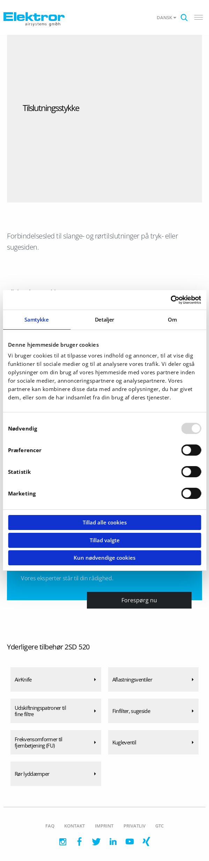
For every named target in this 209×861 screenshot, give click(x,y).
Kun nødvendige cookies (104, 557)
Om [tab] (172, 319)
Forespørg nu (139, 600)
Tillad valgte (105, 540)
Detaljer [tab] (104, 319)
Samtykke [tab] (36, 319)
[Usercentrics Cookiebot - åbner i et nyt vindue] (170, 299)
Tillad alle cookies (105, 522)
